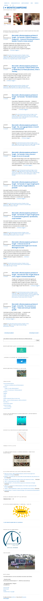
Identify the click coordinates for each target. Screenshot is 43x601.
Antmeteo (21, 115)
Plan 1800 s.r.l (6, 401)
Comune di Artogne (7, 405)
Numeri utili (6, 3)
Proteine (19, 297)
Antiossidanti (21, 293)
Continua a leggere (15, 50)
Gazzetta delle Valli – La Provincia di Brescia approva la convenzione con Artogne (19, 482)
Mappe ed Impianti (25, 3)
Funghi (4, 57)
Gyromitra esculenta (10, 57)
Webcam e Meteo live (15, 3)
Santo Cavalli (26, 173)
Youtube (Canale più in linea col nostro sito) (11, 398)
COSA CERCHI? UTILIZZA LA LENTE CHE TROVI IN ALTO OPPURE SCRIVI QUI (17, 338)
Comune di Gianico (7, 408)
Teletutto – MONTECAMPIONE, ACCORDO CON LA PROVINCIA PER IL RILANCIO (19, 488)
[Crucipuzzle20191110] (21, 440)
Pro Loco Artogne (8, 406)
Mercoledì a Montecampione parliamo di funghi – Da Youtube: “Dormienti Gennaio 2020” (25, 97)
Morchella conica (6, 58)
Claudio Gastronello (27, 115)
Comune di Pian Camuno (8, 403)
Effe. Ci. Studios (23, 172)
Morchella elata (19, 87)
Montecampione (25, 57)
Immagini (6, 5)
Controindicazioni (15, 294)
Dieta (20, 294)
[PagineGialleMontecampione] (21, 517)
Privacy (4, 590)
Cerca (38, 340)
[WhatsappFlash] (21, 352)
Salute (23, 297)
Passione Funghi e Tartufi (23, 145)
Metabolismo (27, 295)
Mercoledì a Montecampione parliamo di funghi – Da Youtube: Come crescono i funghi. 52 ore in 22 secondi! (25, 154)
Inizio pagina (6, 598)
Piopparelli (12, 58)
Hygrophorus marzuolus (29, 116)
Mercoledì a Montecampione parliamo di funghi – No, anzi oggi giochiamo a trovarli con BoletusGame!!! (25, 127)
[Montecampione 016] (21, 569)
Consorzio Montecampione (8, 383)
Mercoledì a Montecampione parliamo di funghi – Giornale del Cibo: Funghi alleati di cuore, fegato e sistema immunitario (25, 274)
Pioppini (15, 58)
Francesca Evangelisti (32, 294)
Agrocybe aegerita (14, 56)
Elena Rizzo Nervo (24, 294)
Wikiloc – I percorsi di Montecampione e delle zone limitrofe (14, 400)
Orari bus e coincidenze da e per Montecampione (14, 385)
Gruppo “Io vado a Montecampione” (12, 388)
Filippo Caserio (18, 116)
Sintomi (25, 297)
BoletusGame (24, 144)
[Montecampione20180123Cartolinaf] (21, 376)
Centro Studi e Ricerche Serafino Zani (15, 264)
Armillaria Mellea (28, 171)
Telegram (5, 393)
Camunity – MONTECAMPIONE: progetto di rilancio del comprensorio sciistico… (19, 479)
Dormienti (14, 116)
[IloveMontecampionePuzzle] (21, 424)
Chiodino (13, 172)
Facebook (5, 386)
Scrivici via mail (6, 587)
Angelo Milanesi (22, 171)
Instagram (5, 391)
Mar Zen (15, 57)
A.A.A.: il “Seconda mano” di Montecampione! (13, 390)
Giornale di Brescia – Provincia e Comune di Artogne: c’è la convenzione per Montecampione (22, 490)
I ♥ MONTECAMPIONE (15, 7)
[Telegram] (21, 363)
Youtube (19, 58)
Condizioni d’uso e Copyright (8, 591)
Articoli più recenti (34, 332)
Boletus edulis (19, 144)
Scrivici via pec (6, 589)
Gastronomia (14, 295)
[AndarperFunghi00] (21, 466)
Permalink (23, 58)
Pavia (19, 173)
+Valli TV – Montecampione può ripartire (12, 481)
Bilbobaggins (13, 86)
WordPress (13, 597)
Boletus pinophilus (21, 56)
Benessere (26, 293)
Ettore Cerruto (18, 233)
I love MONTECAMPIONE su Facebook (13, 522)
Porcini (29, 145)
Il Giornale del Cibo (20, 295)
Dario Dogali (27, 56)
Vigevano (30, 173)
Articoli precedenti (8, 332)
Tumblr (4, 395)
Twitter (4, 396)
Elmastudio (24, 597)
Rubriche (36, 3)
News (32, 3)
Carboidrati (31, 293)
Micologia (19, 57)
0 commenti (5, 39)
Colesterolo (35, 293)
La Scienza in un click (22, 204)
